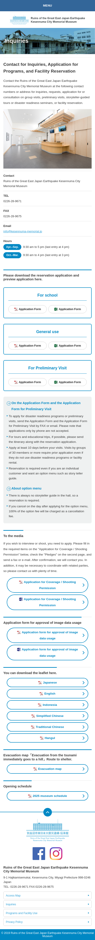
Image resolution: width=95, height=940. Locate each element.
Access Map (13, 895)
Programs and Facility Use (22, 913)
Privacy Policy (14, 922)
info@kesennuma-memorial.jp (22, 231)
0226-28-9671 (12, 201)
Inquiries (11, 904)
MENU (47, 5)
